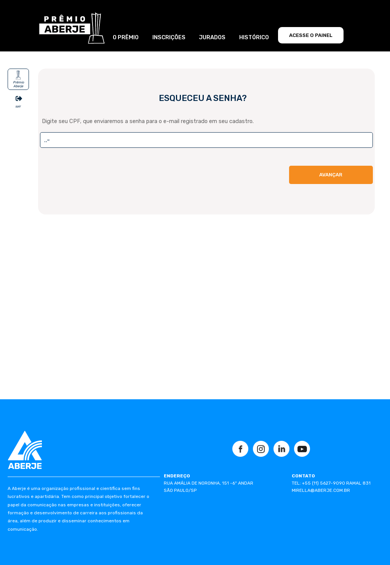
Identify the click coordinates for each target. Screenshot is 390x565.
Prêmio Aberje (18, 84)
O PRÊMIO (126, 37)
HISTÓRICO (254, 37)
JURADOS (212, 37)
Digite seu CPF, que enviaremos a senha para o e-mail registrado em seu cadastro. (148, 121)
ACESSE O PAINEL (310, 35)
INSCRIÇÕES (168, 37)
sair (18, 106)
